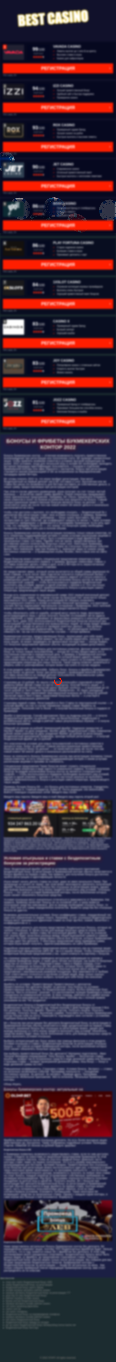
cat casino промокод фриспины (22, 1306)
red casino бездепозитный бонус (23, 1319)
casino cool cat (13, 1309)
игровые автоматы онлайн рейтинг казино (28, 1303)
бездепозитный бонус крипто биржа (25, 1287)
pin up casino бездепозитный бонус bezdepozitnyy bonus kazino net (41, 1325)
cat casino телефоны (16, 1311)
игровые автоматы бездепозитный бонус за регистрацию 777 (38, 1293)
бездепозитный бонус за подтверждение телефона (33, 1314)
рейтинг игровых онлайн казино (22, 1298)
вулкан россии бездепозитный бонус (25, 1301)
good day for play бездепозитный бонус (26, 1295)
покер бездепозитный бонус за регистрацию (29, 1284)
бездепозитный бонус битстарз (22, 1327)
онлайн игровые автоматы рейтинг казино (28, 1290)
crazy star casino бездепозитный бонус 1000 (29, 1282)
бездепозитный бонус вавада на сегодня (27, 1322)
